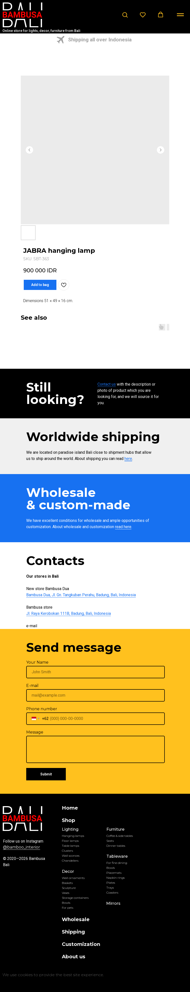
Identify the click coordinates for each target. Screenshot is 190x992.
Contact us (106, 384)
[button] (125, 15)
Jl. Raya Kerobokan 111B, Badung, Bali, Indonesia (68, 613)
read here (123, 526)
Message (34, 732)
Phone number (41, 709)
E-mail (32, 685)
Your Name (37, 662)
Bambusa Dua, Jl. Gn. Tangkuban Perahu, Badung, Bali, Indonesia (81, 595)
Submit (46, 774)
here (128, 458)
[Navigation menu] (180, 14)
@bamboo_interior (21, 847)
